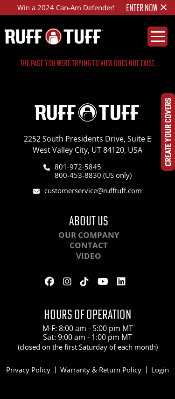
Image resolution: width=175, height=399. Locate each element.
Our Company (88, 235)
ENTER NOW (142, 8)
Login (160, 369)
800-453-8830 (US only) (93, 175)
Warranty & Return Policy (100, 369)
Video (88, 255)
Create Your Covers (168, 132)
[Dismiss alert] (164, 7)
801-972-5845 (78, 166)
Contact (89, 245)
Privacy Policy (28, 369)
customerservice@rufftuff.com (93, 190)
